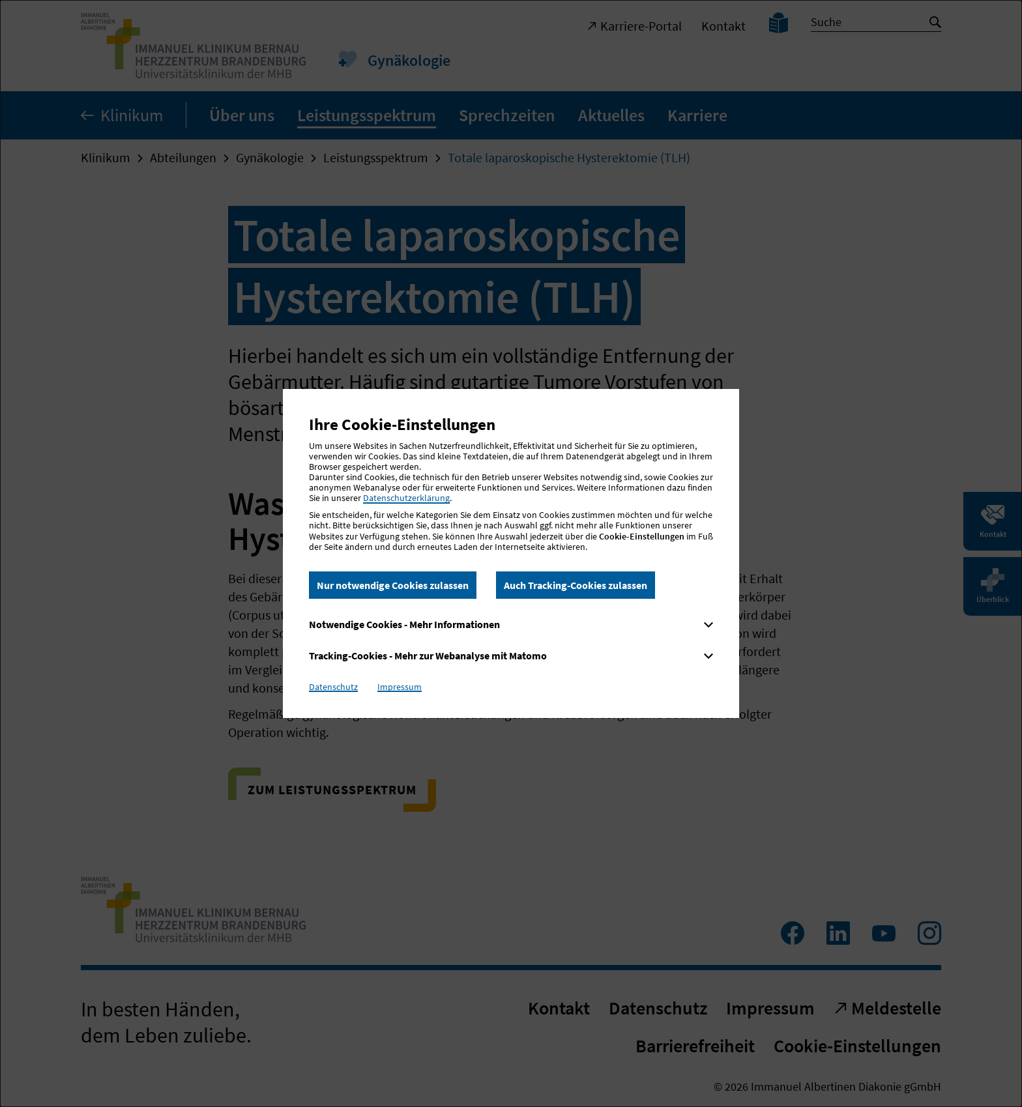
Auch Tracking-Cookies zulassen (575, 585)
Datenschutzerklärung (406, 498)
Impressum (399, 687)
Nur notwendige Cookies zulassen (393, 585)
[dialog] (511, 553)
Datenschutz (333, 687)
